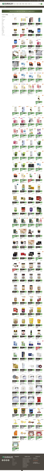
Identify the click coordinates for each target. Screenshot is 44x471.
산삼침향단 (13, 259)
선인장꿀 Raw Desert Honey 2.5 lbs (30, 294)
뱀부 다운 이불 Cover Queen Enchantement (14, 406)
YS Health (24, 466)
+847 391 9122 (35, 462)
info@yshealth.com (36, 463)
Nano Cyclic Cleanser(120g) (38, 371)
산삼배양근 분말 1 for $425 (38, 237)
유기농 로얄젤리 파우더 (38, 192)
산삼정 (36, 248)
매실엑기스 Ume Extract (14, 338)
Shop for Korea (14, 462)
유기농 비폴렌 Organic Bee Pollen (37, 338)
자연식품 (3, 26)
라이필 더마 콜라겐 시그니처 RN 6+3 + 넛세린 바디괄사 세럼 (38, 48)
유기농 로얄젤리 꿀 (30, 282)
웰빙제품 (3, 30)
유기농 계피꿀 (22, 281)
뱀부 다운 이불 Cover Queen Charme (30, 406)
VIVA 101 (29, 203)
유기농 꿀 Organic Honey (14, 282)
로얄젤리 (3, 20)
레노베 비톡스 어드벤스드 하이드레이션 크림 (14, 193)
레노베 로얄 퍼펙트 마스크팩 (38, 360)
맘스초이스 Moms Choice (14, 215)
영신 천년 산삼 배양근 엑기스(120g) (22, 238)
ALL (2, 18)
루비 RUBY (37, 203)
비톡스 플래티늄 (30, 36)
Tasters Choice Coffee (38, 405)
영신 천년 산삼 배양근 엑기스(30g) (30, 248)
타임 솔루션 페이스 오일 (30, 25)
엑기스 (2, 25)
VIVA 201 (21, 203)
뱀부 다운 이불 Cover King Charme (37, 394)
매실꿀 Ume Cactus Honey (30, 304)
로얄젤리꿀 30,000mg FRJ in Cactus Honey (30, 316)
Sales (2, 33)
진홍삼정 (13, 315)
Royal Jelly (29, 458)
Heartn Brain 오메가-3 (30, 349)
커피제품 (3, 31)
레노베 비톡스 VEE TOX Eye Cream (22, 360)
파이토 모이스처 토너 (14, 438)
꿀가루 (2, 24)
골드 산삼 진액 (22, 259)
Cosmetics (25, 463)
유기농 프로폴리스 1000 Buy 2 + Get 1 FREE (30, 48)
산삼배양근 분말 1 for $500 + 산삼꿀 (14, 248)
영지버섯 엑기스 (22, 315)
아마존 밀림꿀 (37, 270)
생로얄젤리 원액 (22, 192)
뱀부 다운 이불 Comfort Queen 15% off (30, 394)
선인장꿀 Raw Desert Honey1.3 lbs (22, 294)
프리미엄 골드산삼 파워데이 (30, 259)
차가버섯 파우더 (14, 36)
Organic (24, 458)
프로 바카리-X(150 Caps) (37, 215)
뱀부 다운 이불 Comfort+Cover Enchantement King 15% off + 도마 (22, 383)
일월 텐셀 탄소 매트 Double (22, 58)
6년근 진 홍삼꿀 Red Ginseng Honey (38, 305)
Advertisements (14, 463)
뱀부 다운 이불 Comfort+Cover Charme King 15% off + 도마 (30, 383)
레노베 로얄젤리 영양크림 (30, 371)
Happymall (13, 464)
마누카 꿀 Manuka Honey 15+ (22, 271)
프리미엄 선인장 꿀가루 (38, 315)
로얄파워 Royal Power (14, 204)
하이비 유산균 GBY (37, 36)
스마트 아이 (13, 348)
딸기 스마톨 (21, 214)
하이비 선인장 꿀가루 (30, 326)
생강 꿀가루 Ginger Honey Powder (14, 327)
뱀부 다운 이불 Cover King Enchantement (22, 406)
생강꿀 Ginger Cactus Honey (22, 304)
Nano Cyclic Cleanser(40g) (14, 382)
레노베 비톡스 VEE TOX (30, 360)
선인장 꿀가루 (22, 326)
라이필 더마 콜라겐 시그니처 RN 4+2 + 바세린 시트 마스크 (22, 126)
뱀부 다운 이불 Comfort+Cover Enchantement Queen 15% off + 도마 (38, 383)
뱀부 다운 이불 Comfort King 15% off (22, 394)
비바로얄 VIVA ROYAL (29, 192)
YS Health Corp (35, 458)
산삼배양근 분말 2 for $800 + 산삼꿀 (22, 248)
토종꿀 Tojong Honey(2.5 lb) (38, 293)
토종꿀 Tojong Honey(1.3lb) (14, 304)
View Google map (35, 460)
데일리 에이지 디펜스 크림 (38, 25)
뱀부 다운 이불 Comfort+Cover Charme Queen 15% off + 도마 (14, 394)
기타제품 (3, 32)
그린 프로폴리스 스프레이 (30, 338)
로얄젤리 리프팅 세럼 (38, 181)
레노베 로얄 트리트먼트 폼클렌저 (22, 371)
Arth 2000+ (21, 348)
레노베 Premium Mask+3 (14, 371)
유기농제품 (3, 19)
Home (2, 6)
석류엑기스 (21, 337)
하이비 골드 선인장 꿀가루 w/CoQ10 (38, 327)
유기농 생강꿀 (37, 281)
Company (13, 459)
